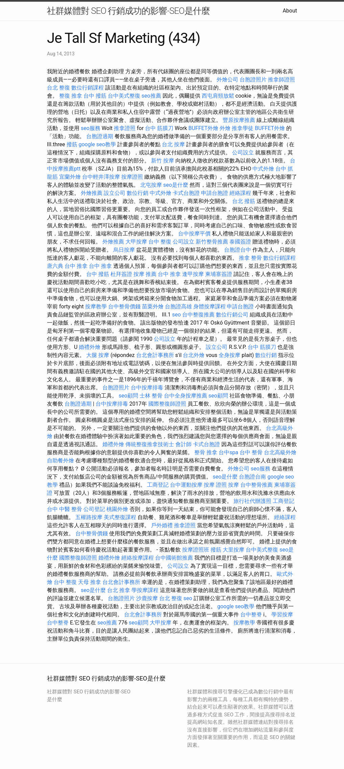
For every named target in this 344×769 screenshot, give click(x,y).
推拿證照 (125, 128)
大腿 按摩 (97, 355)
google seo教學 (97, 144)
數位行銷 (137, 193)
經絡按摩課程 (137, 558)
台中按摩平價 (194, 233)
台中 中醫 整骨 (64, 509)
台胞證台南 (252, 476)
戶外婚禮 (162, 525)
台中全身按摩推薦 (185, 395)
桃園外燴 (117, 509)
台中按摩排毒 (147, 387)
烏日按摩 (124, 250)
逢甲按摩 (193, 274)
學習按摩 (282, 614)
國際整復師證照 (167, 404)
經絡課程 (240, 193)
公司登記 (94, 509)
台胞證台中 (237, 250)
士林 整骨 (151, 395)
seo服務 (90, 128)
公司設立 (243, 152)
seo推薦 (151, 96)
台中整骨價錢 (124, 306)
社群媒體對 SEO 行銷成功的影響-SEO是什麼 (128, 11)
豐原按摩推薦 (239, 120)
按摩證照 (132, 177)
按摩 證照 (215, 485)
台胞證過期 (99, 136)
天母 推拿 (89, 582)
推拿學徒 (242, 128)
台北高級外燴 (280, 452)
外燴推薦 (91, 193)
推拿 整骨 (250, 258)
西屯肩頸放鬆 (218, 96)
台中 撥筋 (94, 96)
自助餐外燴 (60, 460)
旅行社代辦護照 (252, 501)
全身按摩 (229, 355)
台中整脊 (251, 614)
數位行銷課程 (87, 87)
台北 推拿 (118, 590)
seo (176, 314)
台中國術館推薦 (174, 558)
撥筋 (72, 144)
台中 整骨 (251, 452)
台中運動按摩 (186, 485)
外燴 (225, 128)
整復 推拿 (70, 96)
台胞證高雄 (178, 306)
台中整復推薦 (198, 314)
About (289, 10)
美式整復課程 (120, 517)
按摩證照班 (195, 549)
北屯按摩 (151, 185)
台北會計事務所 (155, 355)
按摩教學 (96, 306)
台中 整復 (159, 241)
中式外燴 (263, 168)
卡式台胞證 (186, 193)
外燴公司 (227, 79)
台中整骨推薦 (256, 485)
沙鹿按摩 (147, 598)
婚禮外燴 (89, 347)
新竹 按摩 (162, 160)
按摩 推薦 (144, 274)
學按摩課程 (144, 590)
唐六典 (55, 266)
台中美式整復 (124, 96)
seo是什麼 (175, 185)
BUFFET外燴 (204, 128)
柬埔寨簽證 (218, 274)
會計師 (183, 444)
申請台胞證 (214, 193)
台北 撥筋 (243, 201)
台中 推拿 (76, 266)
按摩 (233, 485)
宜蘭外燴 (70, 177)
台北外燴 (193, 355)
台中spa (228, 452)
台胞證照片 (253, 79)
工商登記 (158, 485)
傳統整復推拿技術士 (149, 444)
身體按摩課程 (209, 306)
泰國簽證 (240, 241)
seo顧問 (128, 395)
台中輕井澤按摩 (101, 177)
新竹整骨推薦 (212, 241)
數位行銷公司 (232, 314)
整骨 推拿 (205, 452)
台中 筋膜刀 (159, 128)
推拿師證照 (281, 79)
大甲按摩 (136, 241)
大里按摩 (233, 549)
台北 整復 (58, 87)
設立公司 (114, 193)
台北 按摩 (173, 144)
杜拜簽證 (121, 274)
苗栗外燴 (153, 306)
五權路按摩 (88, 517)
